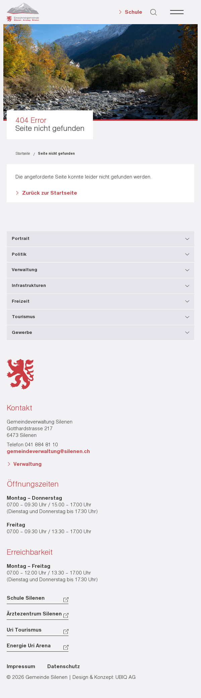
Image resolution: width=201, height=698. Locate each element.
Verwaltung (27, 464)
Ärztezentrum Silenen (34, 614)
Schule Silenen (26, 598)
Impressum (21, 666)
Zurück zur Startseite (49, 193)
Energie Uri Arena (29, 646)
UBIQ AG (125, 677)
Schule (133, 12)
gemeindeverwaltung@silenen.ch (48, 451)
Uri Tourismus (24, 630)
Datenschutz (63, 666)
